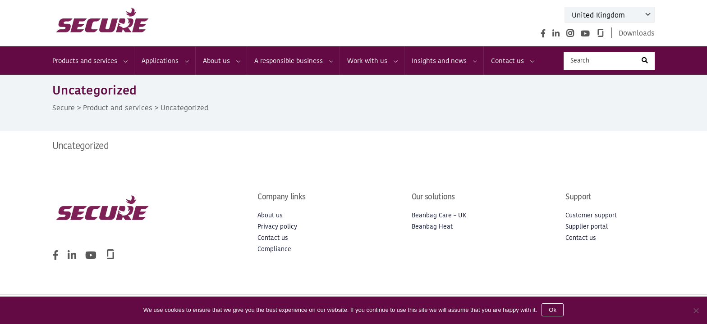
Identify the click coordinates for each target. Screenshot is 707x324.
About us (221, 60)
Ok (552, 309)
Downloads (637, 32)
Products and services (89, 60)
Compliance (274, 249)
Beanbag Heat (432, 226)
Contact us (512, 60)
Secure (63, 107)
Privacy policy (277, 226)
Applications (165, 60)
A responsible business (293, 60)
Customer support (591, 215)
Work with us (372, 60)
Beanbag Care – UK (439, 215)
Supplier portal (586, 226)
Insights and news (444, 60)
